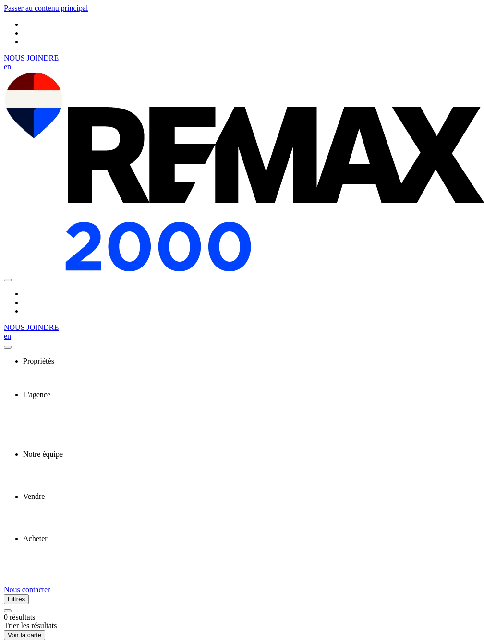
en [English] (7, 66)
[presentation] (251, 361)
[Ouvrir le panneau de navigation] (8, 280)
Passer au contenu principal (46, 8)
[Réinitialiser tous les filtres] (8, 610)
